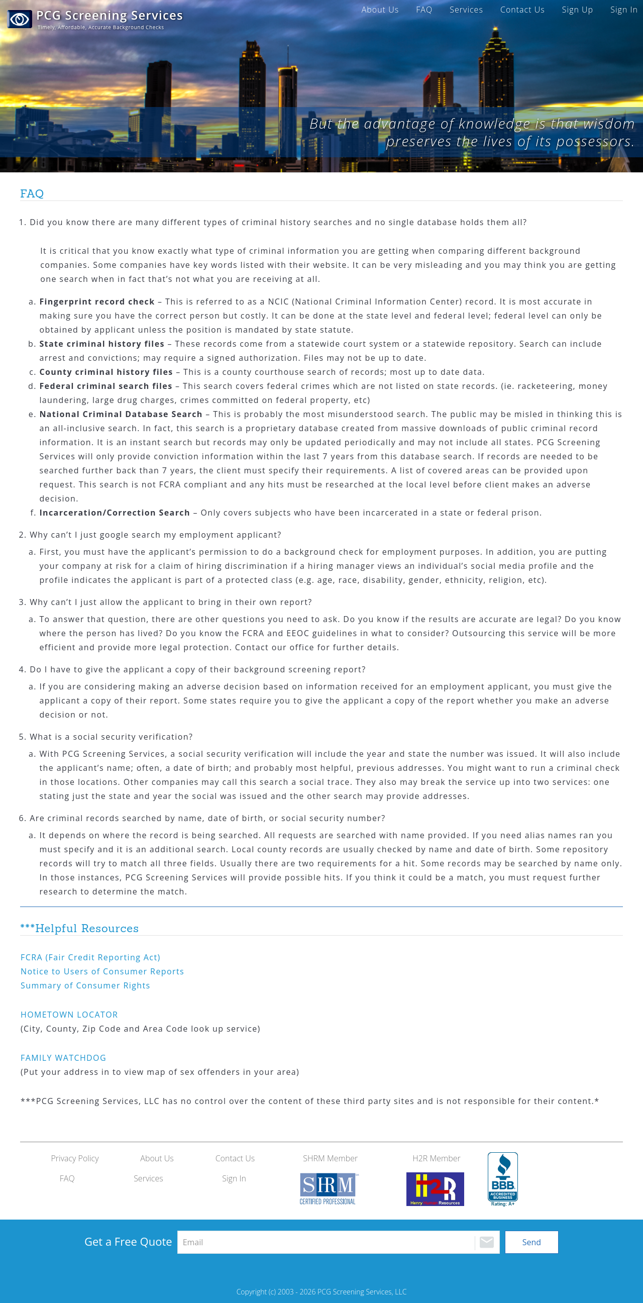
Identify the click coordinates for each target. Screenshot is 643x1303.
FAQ (424, 9)
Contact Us (522, 9)
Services (466, 9)
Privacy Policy (74, 1158)
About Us (380, 9)
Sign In (624, 9)
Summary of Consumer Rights (86, 985)
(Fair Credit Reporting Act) (91, 957)
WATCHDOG (63, 1057)
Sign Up (577, 9)
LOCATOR (69, 1014)
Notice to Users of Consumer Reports (102, 971)
